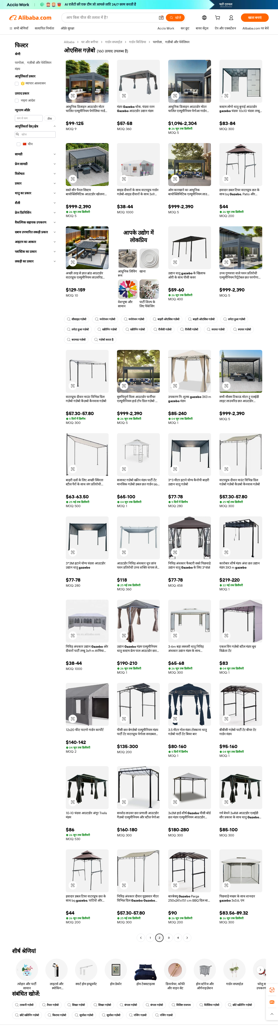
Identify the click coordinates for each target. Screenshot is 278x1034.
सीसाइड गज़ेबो (76, 319)
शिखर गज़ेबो (76, 1005)
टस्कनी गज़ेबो (24, 1005)
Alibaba (69, 42)
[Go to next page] (187, 938)
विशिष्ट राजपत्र (181, 1005)
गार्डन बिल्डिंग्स (137, 42)
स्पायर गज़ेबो (215, 329)
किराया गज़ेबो (57, 1015)
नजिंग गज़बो (137, 1015)
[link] (272, 990)
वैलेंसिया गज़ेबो (209, 1005)
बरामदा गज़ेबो (76, 340)
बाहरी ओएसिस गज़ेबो (166, 319)
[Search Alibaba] (110, 17)
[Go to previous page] (141, 938)
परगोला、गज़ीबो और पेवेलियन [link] (171, 42)
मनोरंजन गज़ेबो (105, 319)
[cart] (218, 18)
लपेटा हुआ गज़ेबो (234, 319)
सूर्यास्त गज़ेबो (84, 1015)
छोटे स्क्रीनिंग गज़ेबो (240, 1005)
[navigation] (35, 490)
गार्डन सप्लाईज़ (113, 42)
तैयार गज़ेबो (50, 1005)
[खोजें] (175, 17)
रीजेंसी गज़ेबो (162, 329)
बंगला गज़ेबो (128, 1005)
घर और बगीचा (89, 42)
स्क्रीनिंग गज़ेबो (107, 329)
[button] (161, 17)
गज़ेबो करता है (103, 340)
